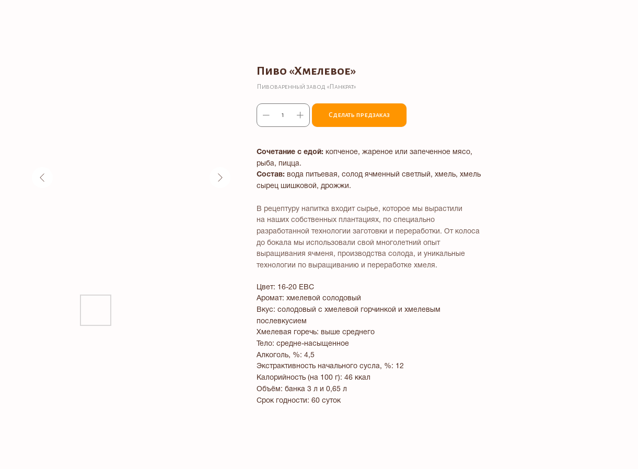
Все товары (37, 15)
